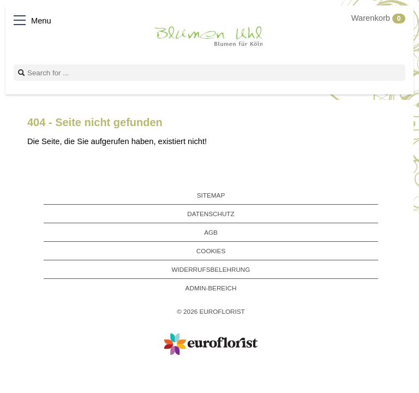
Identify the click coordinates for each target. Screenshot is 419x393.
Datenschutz (210, 213)
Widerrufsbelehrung (211, 269)
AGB (211, 232)
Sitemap (211, 195)
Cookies (210, 250)
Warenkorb (378, 18)
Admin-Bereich (211, 287)
